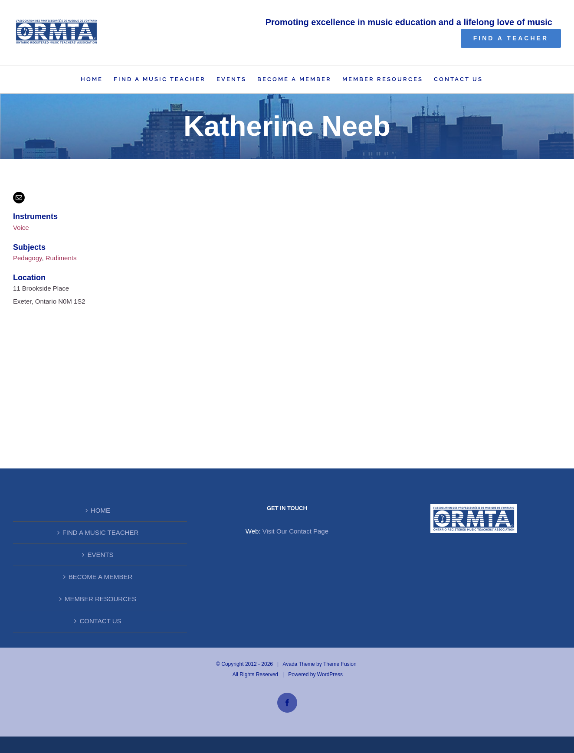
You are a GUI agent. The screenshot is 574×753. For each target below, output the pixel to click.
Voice (21, 227)
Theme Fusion (340, 664)
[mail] (19, 197)
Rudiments (61, 258)
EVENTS (100, 554)
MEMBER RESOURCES (100, 598)
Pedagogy (27, 258)
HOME (100, 510)
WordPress (330, 674)
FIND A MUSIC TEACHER (100, 532)
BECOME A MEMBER (101, 576)
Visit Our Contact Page (295, 531)
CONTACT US (100, 621)
